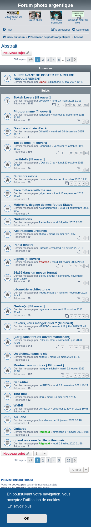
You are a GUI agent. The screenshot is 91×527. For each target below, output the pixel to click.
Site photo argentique (56, 21)
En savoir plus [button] (20, 506)
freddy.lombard (47, 292)
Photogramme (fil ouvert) (32, 111)
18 (76, 152)
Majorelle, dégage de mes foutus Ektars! (44, 204)
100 (73, 104)
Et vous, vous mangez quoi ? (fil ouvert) (43, 323)
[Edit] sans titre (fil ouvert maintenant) (42, 337)
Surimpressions (25, 176)
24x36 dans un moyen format (35, 272)
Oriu (41, 397)
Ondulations (23, 219)
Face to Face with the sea (32, 190)
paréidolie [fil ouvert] (29, 159)
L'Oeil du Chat (47, 162)
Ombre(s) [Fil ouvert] (29, 306)
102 (86, 104)
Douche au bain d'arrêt (30, 128)
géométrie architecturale (32, 289)
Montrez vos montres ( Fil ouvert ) (39, 365)
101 (79, 104)
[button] (30, 59)
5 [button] (59, 59)
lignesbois (45, 114)
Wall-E (18, 405)
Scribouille (45, 146)
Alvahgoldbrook (48, 207)
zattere (43, 356)
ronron (42, 179)
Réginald (44, 431)
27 (81, 347)
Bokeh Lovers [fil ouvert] (32, 97)
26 (76, 347)
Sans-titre (21, 382)
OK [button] (27, 518)
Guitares (20, 428)
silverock (44, 100)
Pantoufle (44, 222)
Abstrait (9, 46)
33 (81, 266)
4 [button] (53, 59)
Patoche (43, 248)
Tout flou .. (21, 394)
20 (86, 152)
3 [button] (48, 59)
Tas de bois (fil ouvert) (30, 143)
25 (71, 347)
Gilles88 (43, 131)
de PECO (44, 385)
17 (71, 152)
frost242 (44, 262)
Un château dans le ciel (31, 353)
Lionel (42, 81)
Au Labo (20, 417)
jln (40, 420)
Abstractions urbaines (30, 231)
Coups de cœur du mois (78, 21)
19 (81, 152)
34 (86, 266)
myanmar (44, 309)
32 (76, 266)
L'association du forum (13, 18)
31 (71, 266)
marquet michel (48, 368)
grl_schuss (45, 193)
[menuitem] (7, 30)
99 (67, 104)
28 (86, 347)
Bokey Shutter (47, 275)
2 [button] (43, 59)
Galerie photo (35, 20)
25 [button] (68, 59)
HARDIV (44, 326)
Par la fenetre (24, 245)
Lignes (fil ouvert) (27, 259)
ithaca (42, 234)
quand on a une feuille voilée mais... (40, 440)
